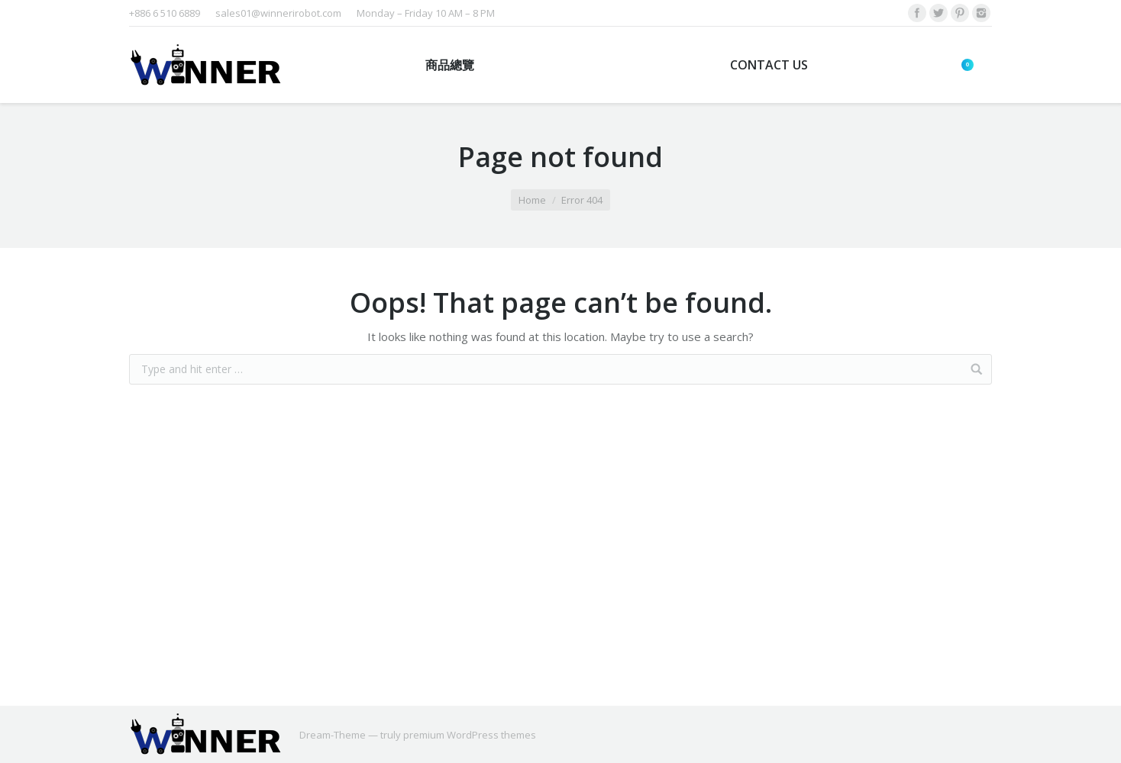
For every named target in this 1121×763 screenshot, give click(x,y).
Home (532, 200)
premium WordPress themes (469, 735)
